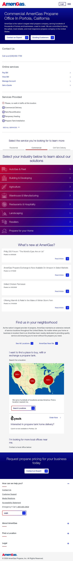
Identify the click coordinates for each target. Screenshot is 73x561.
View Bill (5, 77)
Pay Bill (5, 73)
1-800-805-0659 (22, 507)
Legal (4, 543)
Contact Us (6, 490)
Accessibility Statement (11, 503)
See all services (10, 127)
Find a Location (9, 533)
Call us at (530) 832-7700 (12, 56)
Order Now (55, 417)
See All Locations (24, 343)
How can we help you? (12, 483)
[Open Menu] (69, 4)
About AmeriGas (9, 523)
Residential (14, 148)
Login (63, 4)
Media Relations (8, 498)
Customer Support (9, 494)
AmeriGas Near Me (48, 343)
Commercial (36, 148)
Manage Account (9, 81)
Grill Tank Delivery (59, 148)
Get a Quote (7, 85)
